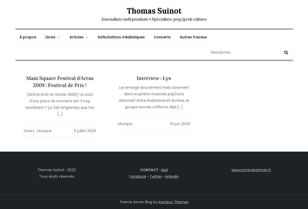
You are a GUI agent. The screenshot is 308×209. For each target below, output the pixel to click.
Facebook (137, 176)
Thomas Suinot (154, 11)
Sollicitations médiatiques (121, 37)
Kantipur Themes (174, 201)
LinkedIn (172, 176)
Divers (29, 131)
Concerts (162, 37)
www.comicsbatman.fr (251, 169)
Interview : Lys (154, 78)
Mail (164, 169)
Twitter (155, 176)
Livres (53, 37)
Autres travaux (193, 37)
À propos (28, 37)
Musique (44, 131)
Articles (79, 37)
